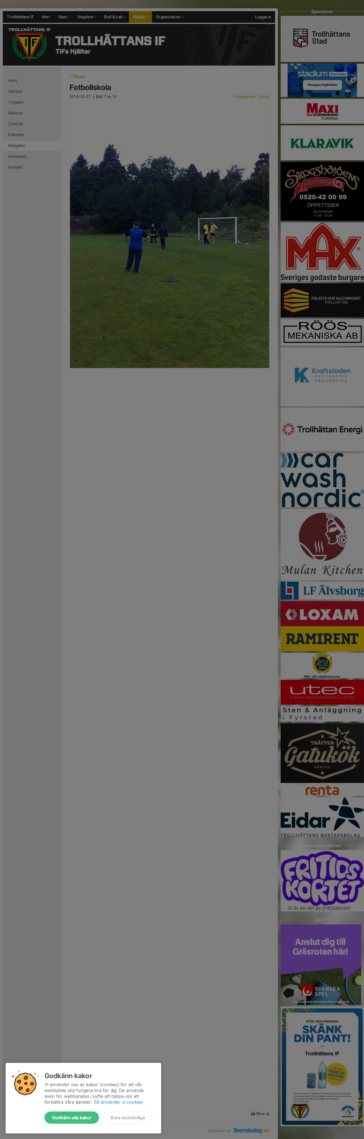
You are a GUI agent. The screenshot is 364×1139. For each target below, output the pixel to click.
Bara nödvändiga (128, 1117)
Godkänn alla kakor (71, 1117)
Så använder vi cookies (118, 1102)
